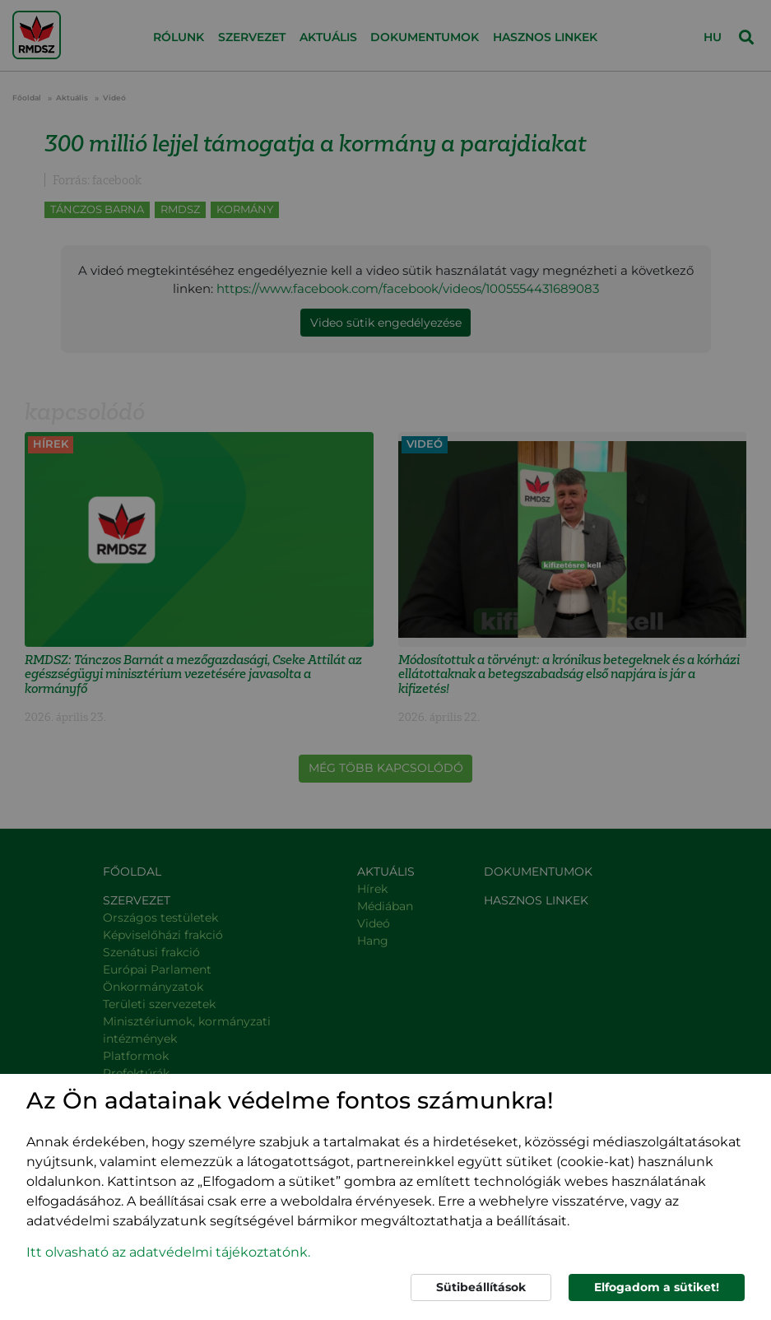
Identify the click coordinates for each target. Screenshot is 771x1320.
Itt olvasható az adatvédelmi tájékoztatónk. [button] (168, 1252)
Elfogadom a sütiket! (656, 1287)
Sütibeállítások (481, 1287)
